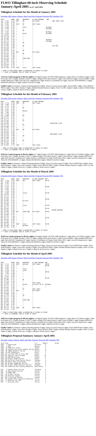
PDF (50, 16)
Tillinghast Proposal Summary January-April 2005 (28, 379)
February (20, 16)
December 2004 (6, 16)
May (33, 16)
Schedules (56, 16)
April (30, 16)
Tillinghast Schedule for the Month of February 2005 (29, 105)
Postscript (45, 16)
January (14, 16)
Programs (39, 16)
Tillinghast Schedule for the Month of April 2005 (26, 286)
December (4, 384)
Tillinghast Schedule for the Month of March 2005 (27, 193)
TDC (61, 16)
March (26, 16)
